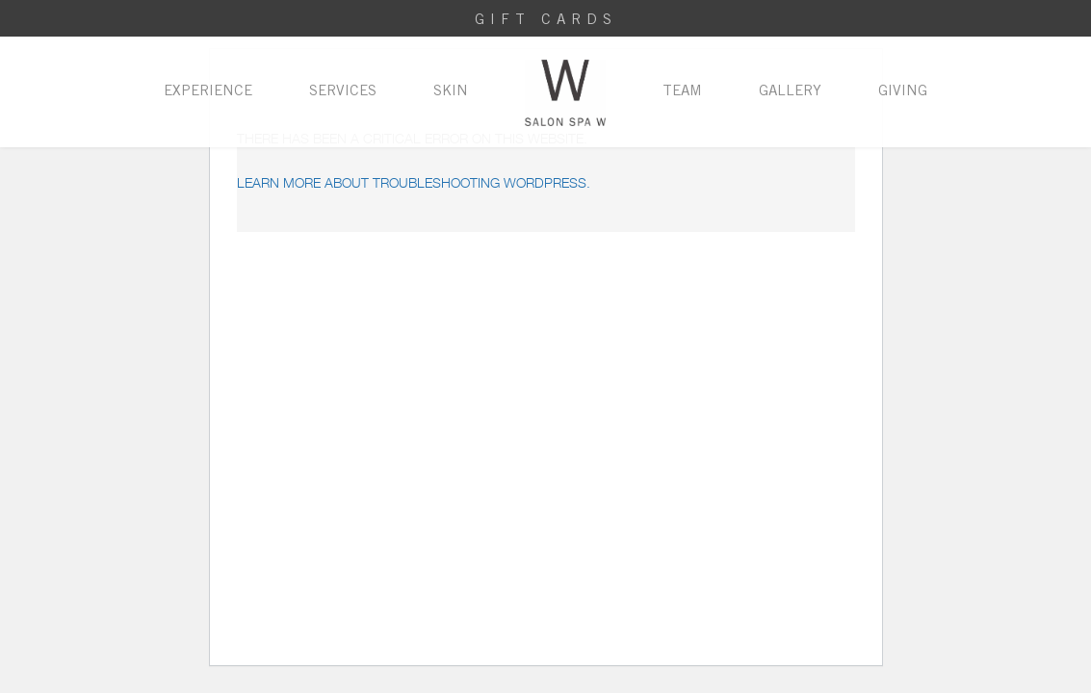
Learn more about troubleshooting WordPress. (413, 182)
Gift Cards (546, 20)
